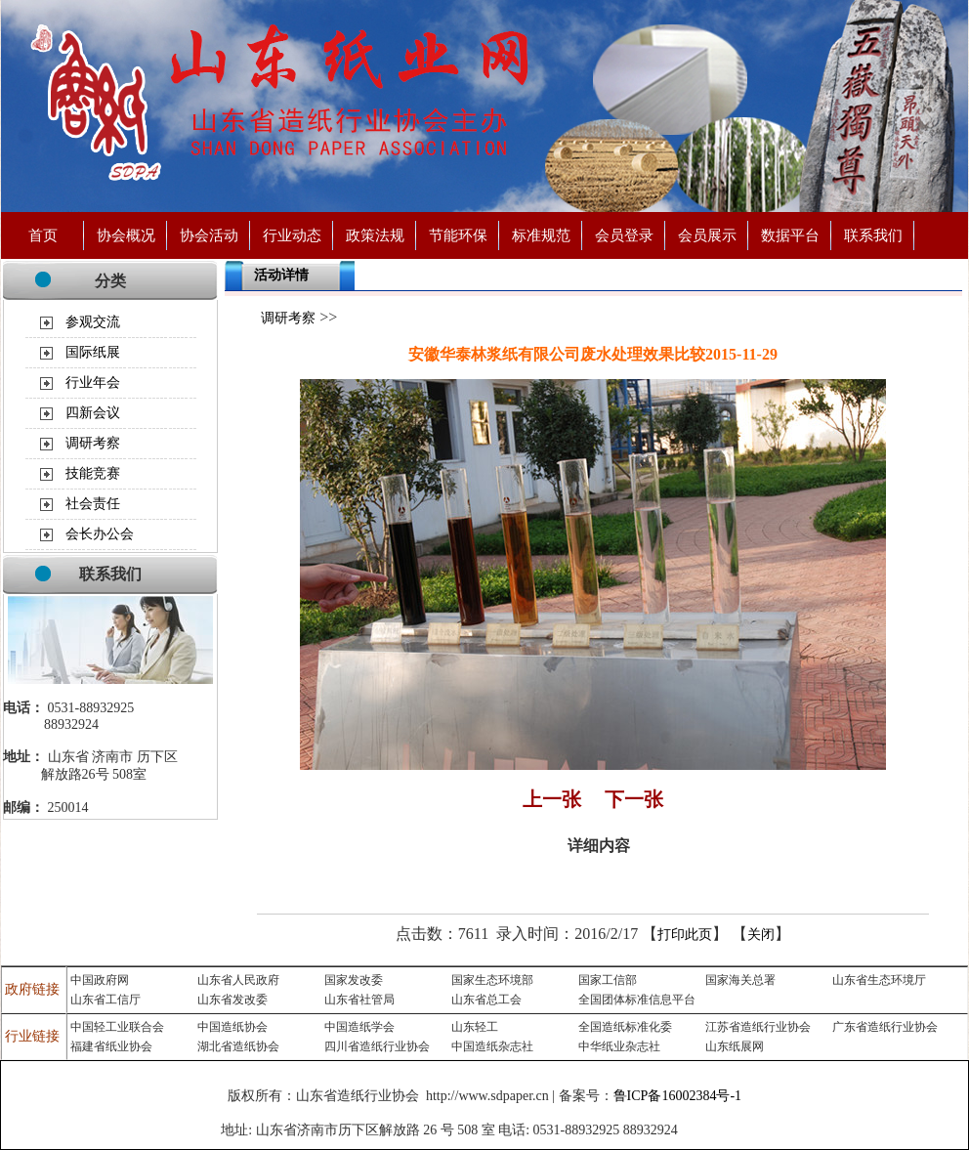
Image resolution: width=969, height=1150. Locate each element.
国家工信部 (607, 980)
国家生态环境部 (492, 980)
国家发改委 (353, 980)
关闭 (761, 934)
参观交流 (92, 322)
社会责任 (92, 503)
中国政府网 (99, 980)
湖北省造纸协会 (238, 1046)
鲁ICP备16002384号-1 (677, 1095)
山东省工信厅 (105, 999)
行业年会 (92, 382)
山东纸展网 (734, 1046)
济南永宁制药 (716, 1130)
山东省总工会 (486, 999)
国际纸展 (92, 352)
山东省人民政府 (238, 980)
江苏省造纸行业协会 (758, 1027)
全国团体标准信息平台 (636, 999)
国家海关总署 (740, 980)
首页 (43, 235)
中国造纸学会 (359, 1027)
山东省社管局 (359, 999)
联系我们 (873, 235)
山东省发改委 (232, 999)
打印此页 (684, 934)
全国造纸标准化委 (625, 1027)
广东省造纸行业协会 (885, 1027)
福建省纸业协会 (111, 1046)
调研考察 (92, 443)
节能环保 (458, 235)
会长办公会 (99, 534)
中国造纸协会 (232, 1027)
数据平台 (790, 235)
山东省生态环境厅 (879, 980)
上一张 (552, 799)
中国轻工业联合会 (117, 1027)
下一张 (634, 799)
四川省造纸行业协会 (377, 1046)
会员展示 (707, 235)
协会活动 (209, 235)
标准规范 (541, 235)
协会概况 (126, 235)
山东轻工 (474, 1027)
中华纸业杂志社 (619, 1046)
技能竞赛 (92, 473)
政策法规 (375, 235)
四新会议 (92, 412)
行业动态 (292, 235)
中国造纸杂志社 (492, 1046)
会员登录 (624, 235)
